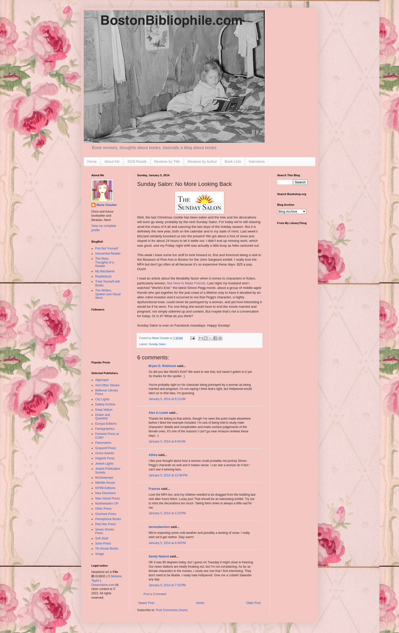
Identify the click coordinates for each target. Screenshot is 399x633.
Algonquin (102, 380)
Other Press (103, 508)
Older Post (253, 603)
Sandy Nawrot (159, 556)
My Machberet (105, 271)
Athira (153, 455)
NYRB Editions (105, 488)
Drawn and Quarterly (102, 416)
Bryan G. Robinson (162, 366)
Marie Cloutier (106, 205)
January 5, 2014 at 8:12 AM (167, 399)
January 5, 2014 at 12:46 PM (168, 475)
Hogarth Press (105, 458)
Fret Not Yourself (106, 248)
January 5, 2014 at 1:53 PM (167, 513)
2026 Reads (137, 161)
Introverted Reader (108, 253)
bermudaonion (159, 527)
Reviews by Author (202, 161)
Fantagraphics (105, 429)
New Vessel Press (107, 498)
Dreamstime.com (103, 585)
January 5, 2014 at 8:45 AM (167, 441)
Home (92, 161)
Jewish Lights (104, 463)
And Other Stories (107, 385)
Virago (99, 554)
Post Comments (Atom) (172, 610)
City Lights (102, 399)
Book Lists (233, 161)
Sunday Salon (157, 344)
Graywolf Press (105, 448)
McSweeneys (104, 477)
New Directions (105, 493)
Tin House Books (106, 548)
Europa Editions (106, 423)
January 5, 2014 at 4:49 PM (167, 543)
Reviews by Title (167, 161)
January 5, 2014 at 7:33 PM (167, 585)
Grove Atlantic (104, 453)
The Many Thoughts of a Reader (104, 262)
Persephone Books (108, 519)
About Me (112, 161)
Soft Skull (101, 538)
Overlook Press (105, 514)
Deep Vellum (103, 409)
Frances (154, 489)
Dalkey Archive (105, 404)
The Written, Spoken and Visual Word (108, 294)
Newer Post (146, 603)
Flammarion (103, 443)
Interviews (257, 161)
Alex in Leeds (158, 413)
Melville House (105, 482)
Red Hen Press (105, 524)
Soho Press (103, 543)
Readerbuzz (103, 276)
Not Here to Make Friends (186, 283)
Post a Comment (155, 594)
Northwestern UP (106, 503)
